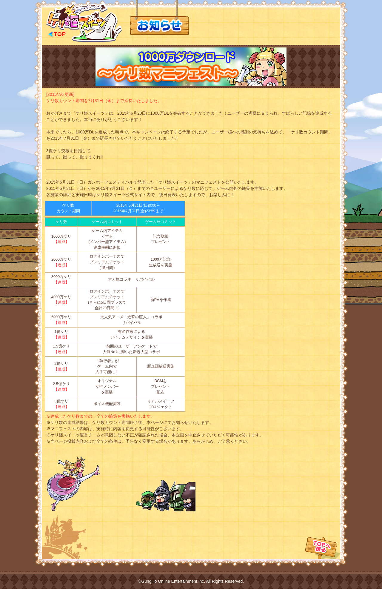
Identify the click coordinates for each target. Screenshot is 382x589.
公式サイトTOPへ (84, 22)
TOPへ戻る (322, 536)
